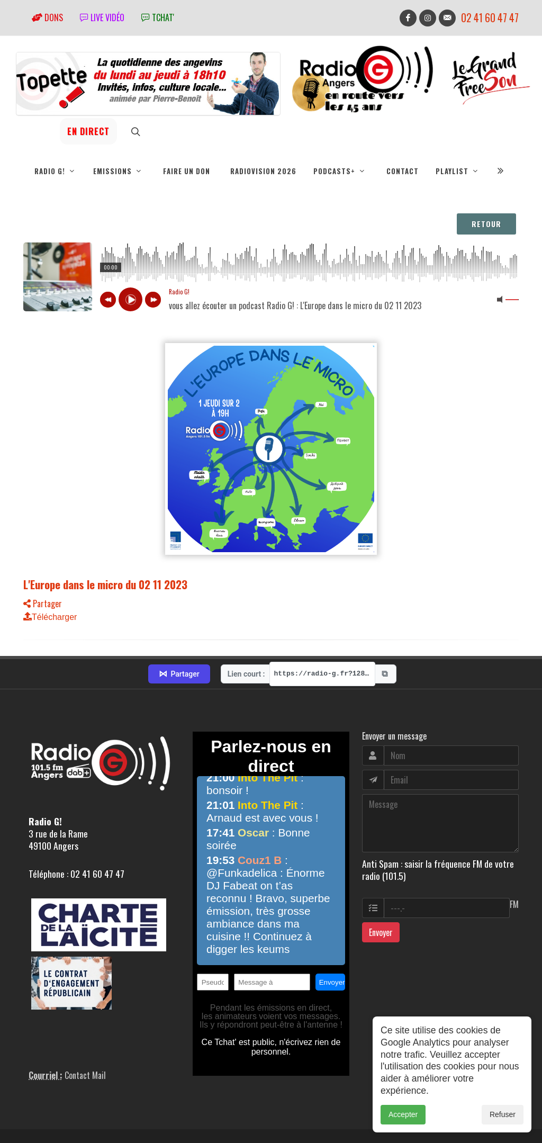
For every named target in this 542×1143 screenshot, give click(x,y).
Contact (402, 171)
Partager (42, 603)
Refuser (503, 1114)
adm (34, 1123)
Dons (47, 17)
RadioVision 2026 (263, 171)
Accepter (403, 1114)
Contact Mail (85, 1029)
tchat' (157, 17)
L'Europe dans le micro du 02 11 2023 (105, 584)
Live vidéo (102, 17)
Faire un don (186, 171)
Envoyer (381, 886)
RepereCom (83, 1111)
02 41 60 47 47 (490, 17)
